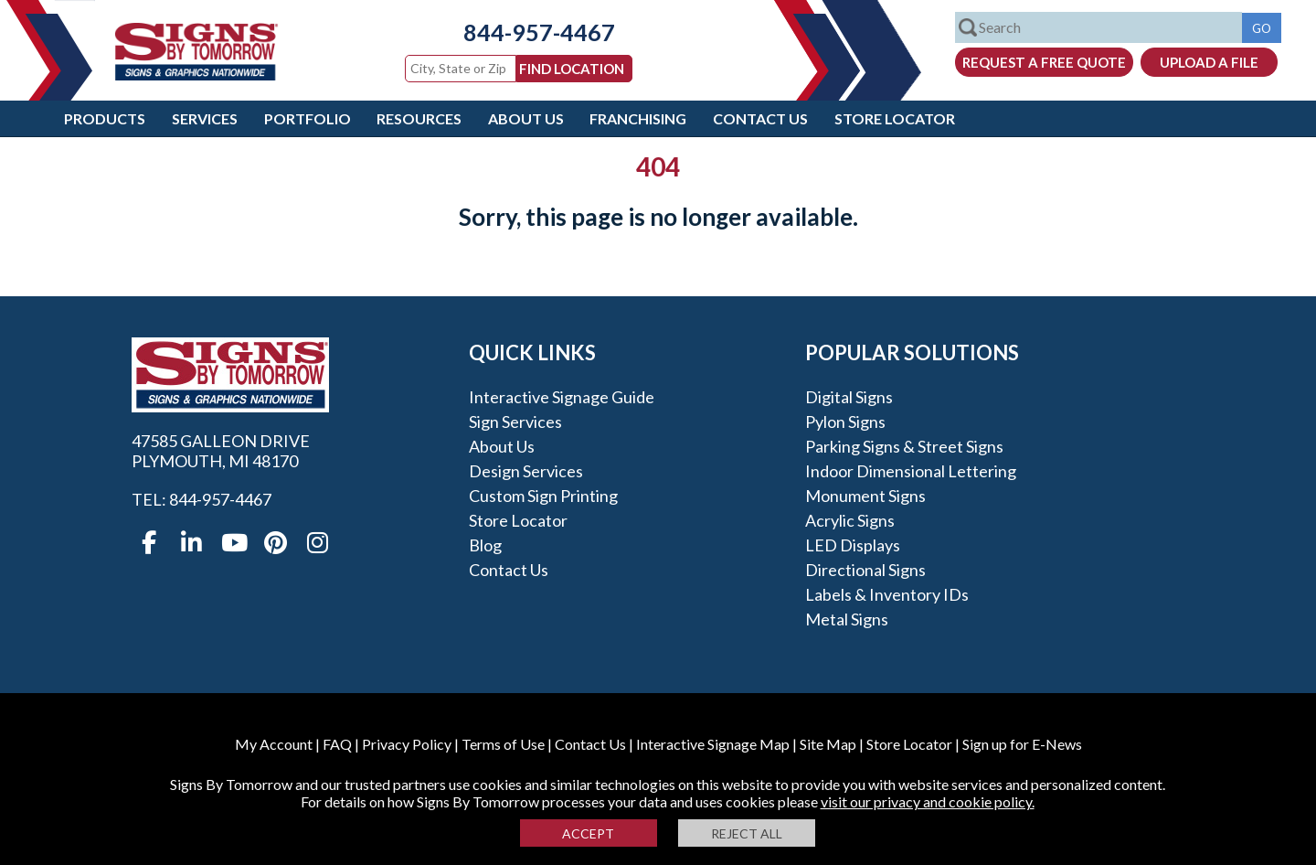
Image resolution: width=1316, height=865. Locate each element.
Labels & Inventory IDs (887, 594)
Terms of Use (503, 744)
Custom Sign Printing (543, 496)
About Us (526, 118)
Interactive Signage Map (713, 744)
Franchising (637, 118)
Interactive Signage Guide (561, 397)
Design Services (526, 471)
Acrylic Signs (850, 520)
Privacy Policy (406, 744)
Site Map (828, 744)
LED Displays (852, 545)
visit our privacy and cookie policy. (928, 801)
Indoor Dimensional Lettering (910, 471)
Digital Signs (849, 397)
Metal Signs (846, 619)
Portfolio (307, 118)
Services (205, 118)
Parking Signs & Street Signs (904, 446)
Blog (485, 545)
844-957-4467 (525, 32)
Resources (419, 118)
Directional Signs (865, 570)
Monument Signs (865, 496)
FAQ (337, 744)
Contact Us (760, 118)
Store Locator (894, 118)
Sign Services (515, 421)
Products (104, 118)
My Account (274, 744)
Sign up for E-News (1022, 744)
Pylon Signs (845, 421)
